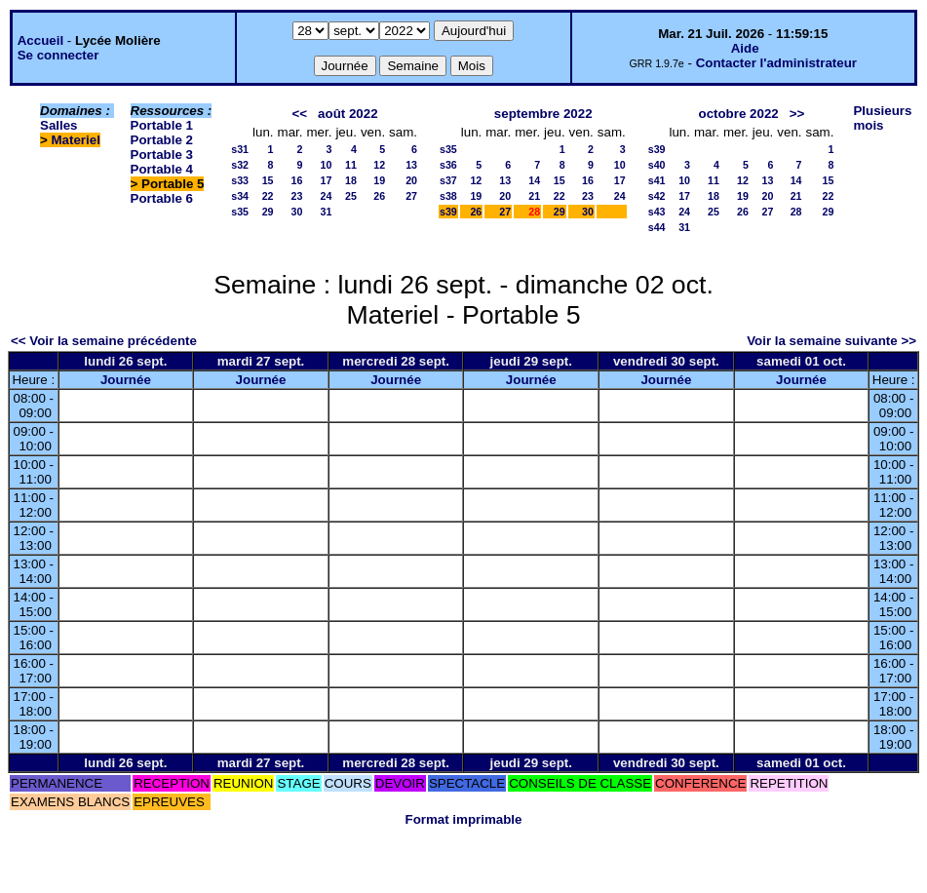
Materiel (76, 140)
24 (326, 196)
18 (351, 180)
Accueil (40, 40)
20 (411, 180)
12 (379, 165)
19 (379, 180)
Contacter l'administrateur (776, 63)
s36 (448, 165)
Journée (125, 379)
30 (297, 211)
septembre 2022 (543, 113)
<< (299, 113)
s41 (657, 180)
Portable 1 (162, 125)
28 (796, 211)
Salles (59, 125)
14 (534, 180)
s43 (657, 211)
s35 (240, 211)
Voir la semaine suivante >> (831, 340)
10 (326, 165)
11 (351, 165)
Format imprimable (464, 819)
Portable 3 (162, 154)
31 (326, 211)
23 (297, 196)
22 (268, 196)
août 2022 (348, 113)
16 (297, 180)
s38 (448, 196)
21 (534, 196)
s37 (448, 180)
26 (379, 196)
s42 (657, 196)
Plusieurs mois (882, 118)
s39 (448, 211)
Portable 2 (162, 140)
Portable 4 (162, 169)
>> (797, 113)
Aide (745, 48)
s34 (240, 196)
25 (351, 196)
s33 (240, 180)
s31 (240, 149)
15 (268, 180)
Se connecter (58, 55)
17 (326, 180)
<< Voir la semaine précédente (104, 340)
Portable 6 (162, 198)
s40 (657, 165)
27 (411, 196)
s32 (240, 165)
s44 (657, 227)
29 (268, 211)
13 (411, 165)
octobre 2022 (738, 113)
